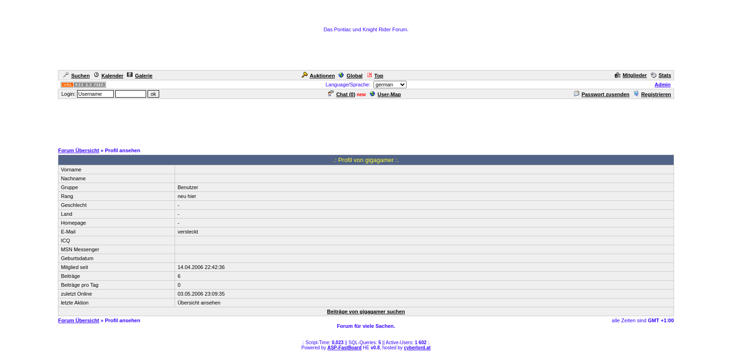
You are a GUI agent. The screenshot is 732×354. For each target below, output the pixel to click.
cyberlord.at (417, 347)
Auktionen (318, 75)
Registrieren (652, 94)
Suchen (76, 75)
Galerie (139, 75)
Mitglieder (631, 75)
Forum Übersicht (78, 150)
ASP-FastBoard (344, 347)
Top (374, 75)
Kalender (108, 75)
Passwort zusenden (602, 94)
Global (350, 75)
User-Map (385, 94)
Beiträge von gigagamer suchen (366, 311)
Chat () (341, 94)
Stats (661, 75)
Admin (662, 84)
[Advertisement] (366, 121)
